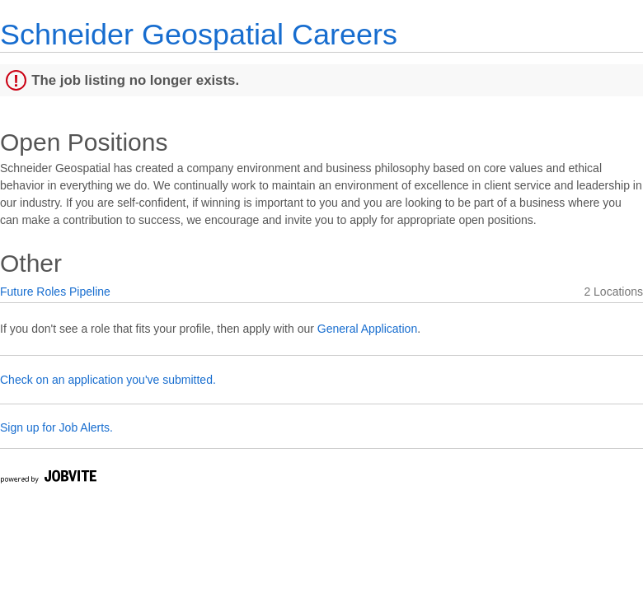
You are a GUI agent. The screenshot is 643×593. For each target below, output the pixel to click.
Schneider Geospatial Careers (198, 34)
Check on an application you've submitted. (108, 379)
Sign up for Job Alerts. (56, 427)
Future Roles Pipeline (55, 291)
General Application (367, 328)
